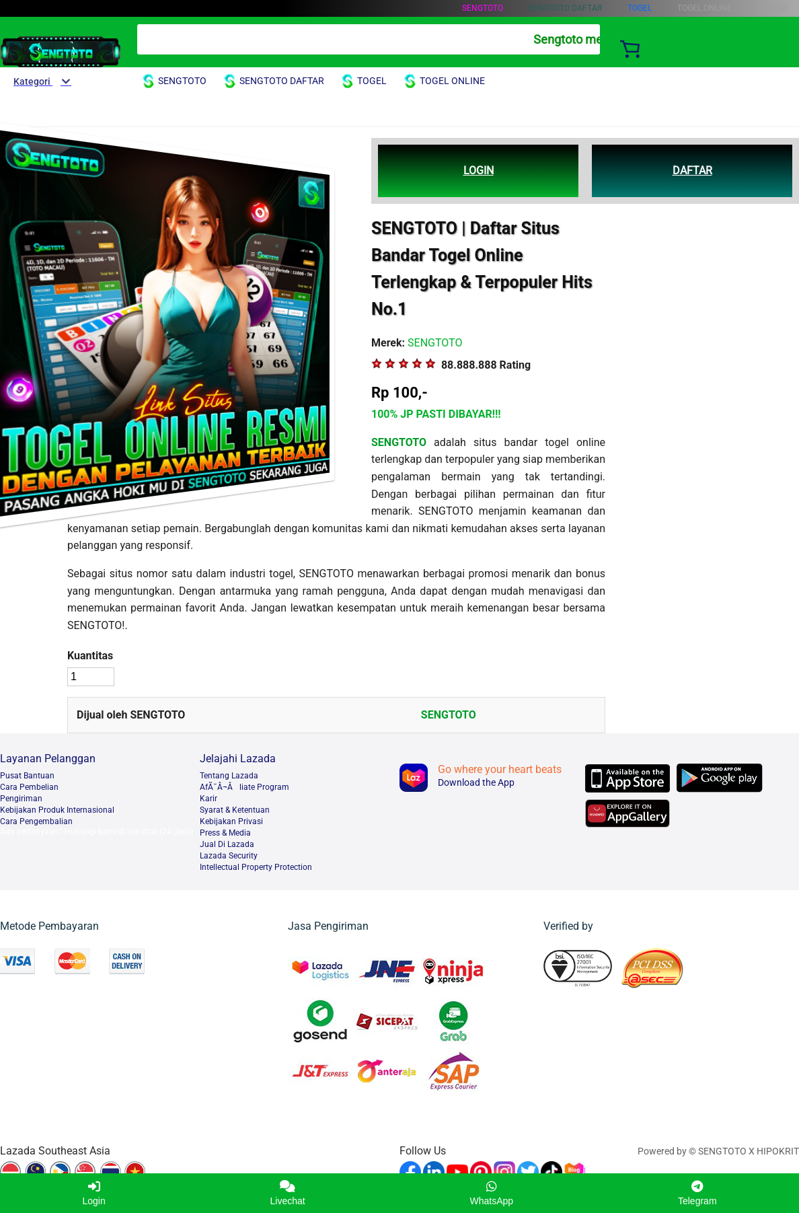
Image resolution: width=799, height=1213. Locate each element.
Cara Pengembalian (36, 821)
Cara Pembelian (29, 787)
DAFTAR (692, 170)
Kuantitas (90, 655)
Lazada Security (229, 855)
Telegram (697, 1193)
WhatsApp (492, 1193)
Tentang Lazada (229, 775)
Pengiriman (21, 798)
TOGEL (639, 8)
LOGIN (478, 170)
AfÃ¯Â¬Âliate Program (244, 787)
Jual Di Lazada (227, 844)
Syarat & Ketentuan (235, 810)
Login (93, 1193)
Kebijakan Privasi (231, 821)
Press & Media (225, 833)
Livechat (287, 1193)
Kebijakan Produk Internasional (57, 810)
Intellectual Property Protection (256, 867)
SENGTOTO (482, 8)
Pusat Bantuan (27, 775)
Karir (208, 798)
